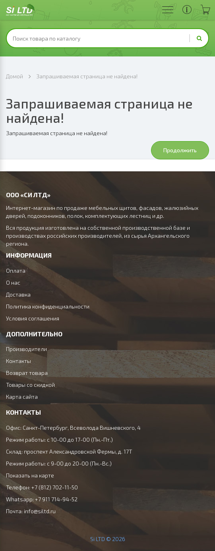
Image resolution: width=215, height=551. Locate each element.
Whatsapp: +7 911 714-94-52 (41, 499)
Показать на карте (30, 475)
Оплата (15, 270)
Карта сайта (22, 396)
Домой (14, 76)
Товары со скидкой (30, 384)
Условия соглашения (32, 318)
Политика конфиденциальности (47, 306)
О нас (13, 282)
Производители (26, 348)
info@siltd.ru (40, 511)
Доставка (18, 294)
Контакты (18, 360)
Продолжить (180, 150)
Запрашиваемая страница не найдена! (87, 76)
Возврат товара (27, 372)
